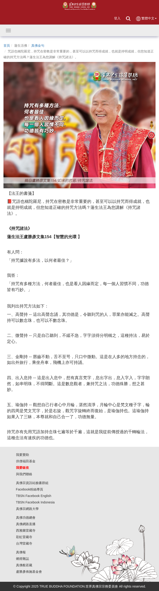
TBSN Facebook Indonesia (35, 502)
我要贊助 (22, 455)
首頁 (6, 45)
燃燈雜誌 (22, 559)
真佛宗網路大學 (27, 509)
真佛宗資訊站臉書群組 (32, 483)
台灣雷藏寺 (24, 543)
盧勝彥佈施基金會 (29, 571)
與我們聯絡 (24, 474)
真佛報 (21, 552)
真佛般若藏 (24, 565)
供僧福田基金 (25, 461)
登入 (117, 18)
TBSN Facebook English (33, 496)
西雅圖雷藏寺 (25, 530)
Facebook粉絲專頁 (29, 489)
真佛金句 (37, 45)
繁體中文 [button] (146, 18)
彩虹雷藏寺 (24, 537)
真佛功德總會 (25, 517)
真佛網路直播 (25, 524)
